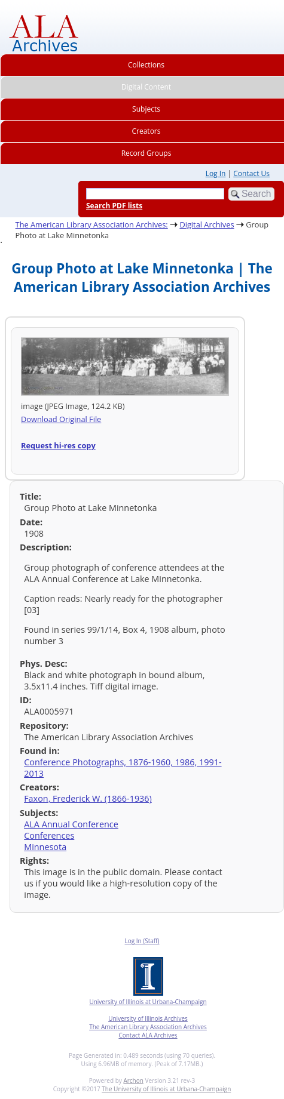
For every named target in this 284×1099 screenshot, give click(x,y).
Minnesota (45, 846)
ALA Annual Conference (71, 824)
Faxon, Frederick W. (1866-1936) (88, 798)
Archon (133, 1080)
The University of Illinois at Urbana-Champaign (166, 1089)
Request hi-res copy (58, 445)
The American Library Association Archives (148, 1027)
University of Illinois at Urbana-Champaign (147, 1002)
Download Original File (61, 419)
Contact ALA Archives (147, 1035)
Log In (216, 173)
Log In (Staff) (141, 941)
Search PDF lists (114, 206)
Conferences (49, 835)
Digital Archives (206, 224)
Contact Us (251, 173)
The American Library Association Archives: (92, 224)
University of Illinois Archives (148, 1018)
